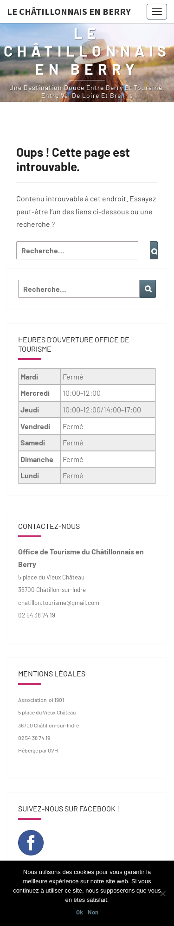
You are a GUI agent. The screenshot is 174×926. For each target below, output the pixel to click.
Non (93, 912)
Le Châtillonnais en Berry (69, 11)
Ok (79, 912)
